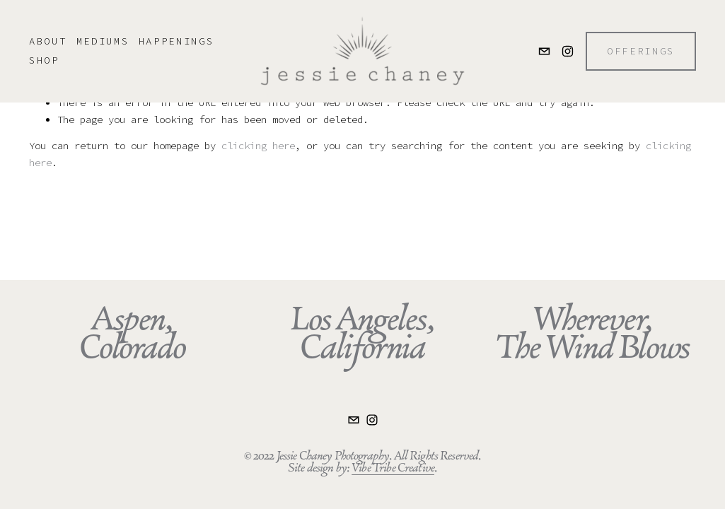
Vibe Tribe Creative (393, 468)
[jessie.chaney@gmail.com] (544, 51)
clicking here (258, 145)
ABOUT (47, 41)
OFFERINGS (641, 51)
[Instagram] (567, 51)
